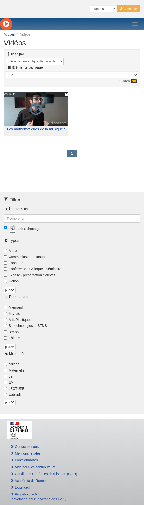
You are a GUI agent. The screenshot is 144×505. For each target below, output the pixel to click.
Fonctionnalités (24, 460)
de (8, 376)
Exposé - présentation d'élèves (29, 275)
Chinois (12, 338)
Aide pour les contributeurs (33, 467)
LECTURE (14, 389)
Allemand (13, 307)
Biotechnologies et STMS (25, 326)
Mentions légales (26, 453)
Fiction (11, 281)
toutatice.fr (21, 487)
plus (9, 290)
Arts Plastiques (17, 320)
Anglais (12, 313)
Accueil (9, 34)
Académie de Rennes (29, 481)
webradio (13, 395)
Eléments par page (25, 67)
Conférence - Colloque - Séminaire (32, 269)
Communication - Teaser (24, 257)
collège (11, 364)
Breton (11, 332)
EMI (9, 382)
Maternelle (14, 370)
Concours (13, 263)
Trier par (15, 54)
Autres (11, 251)
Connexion (129, 8)
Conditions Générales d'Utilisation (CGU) (44, 474)
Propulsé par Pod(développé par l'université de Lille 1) (38, 496)
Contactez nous (25, 446)
